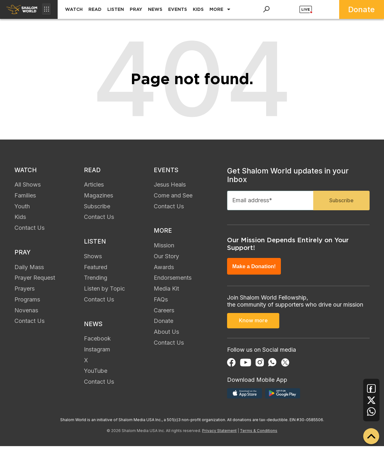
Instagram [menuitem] (97, 352)
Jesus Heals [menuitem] (170, 185)
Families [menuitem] (25, 196)
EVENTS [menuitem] (177, 9)
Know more (253, 324)
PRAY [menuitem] (136, 9)
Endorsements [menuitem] (173, 280)
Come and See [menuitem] (173, 196)
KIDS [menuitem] (198, 9)
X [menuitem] (86, 363)
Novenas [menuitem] (26, 312)
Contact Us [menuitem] (29, 229)
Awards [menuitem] (164, 269)
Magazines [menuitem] (98, 196)
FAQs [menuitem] (161, 302)
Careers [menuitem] (164, 312)
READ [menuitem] (95, 9)
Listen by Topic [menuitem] (104, 291)
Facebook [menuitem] (97, 342)
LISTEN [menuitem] (115, 9)
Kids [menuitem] (20, 218)
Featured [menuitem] (95, 269)
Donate (361, 9)
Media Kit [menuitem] (166, 291)
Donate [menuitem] (163, 323)
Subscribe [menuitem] (97, 207)
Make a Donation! (256, 269)
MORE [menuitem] (216, 9)
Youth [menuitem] (22, 207)
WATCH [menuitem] (74, 9)
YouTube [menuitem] (95, 374)
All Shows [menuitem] (27, 185)
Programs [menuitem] (27, 302)
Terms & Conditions (258, 433)
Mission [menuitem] (164, 248)
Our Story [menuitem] (166, 258)
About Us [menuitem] (166, 334)
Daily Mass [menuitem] (29, 269)
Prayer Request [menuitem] (34, 280)
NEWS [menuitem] (155, 9)
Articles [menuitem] (94, 185)
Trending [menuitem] (95, 280)
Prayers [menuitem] (24, 291)
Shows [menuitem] (93, 258)
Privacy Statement (219, 433)
